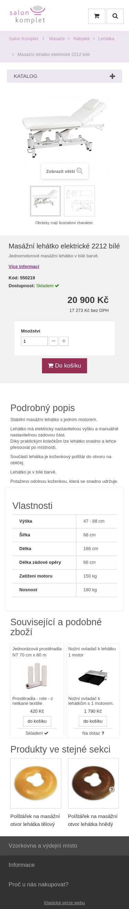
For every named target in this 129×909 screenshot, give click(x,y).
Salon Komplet (23, 38)
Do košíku (64, 365)
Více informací (24, 266)
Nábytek (81, 38)
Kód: (14, 277)
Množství (30, 331)
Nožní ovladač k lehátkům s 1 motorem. (91, 701)
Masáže (57, 38)
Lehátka (106, 38)
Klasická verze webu (64, 902)
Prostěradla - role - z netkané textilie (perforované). (32, 701)
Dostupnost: (22, 285)
